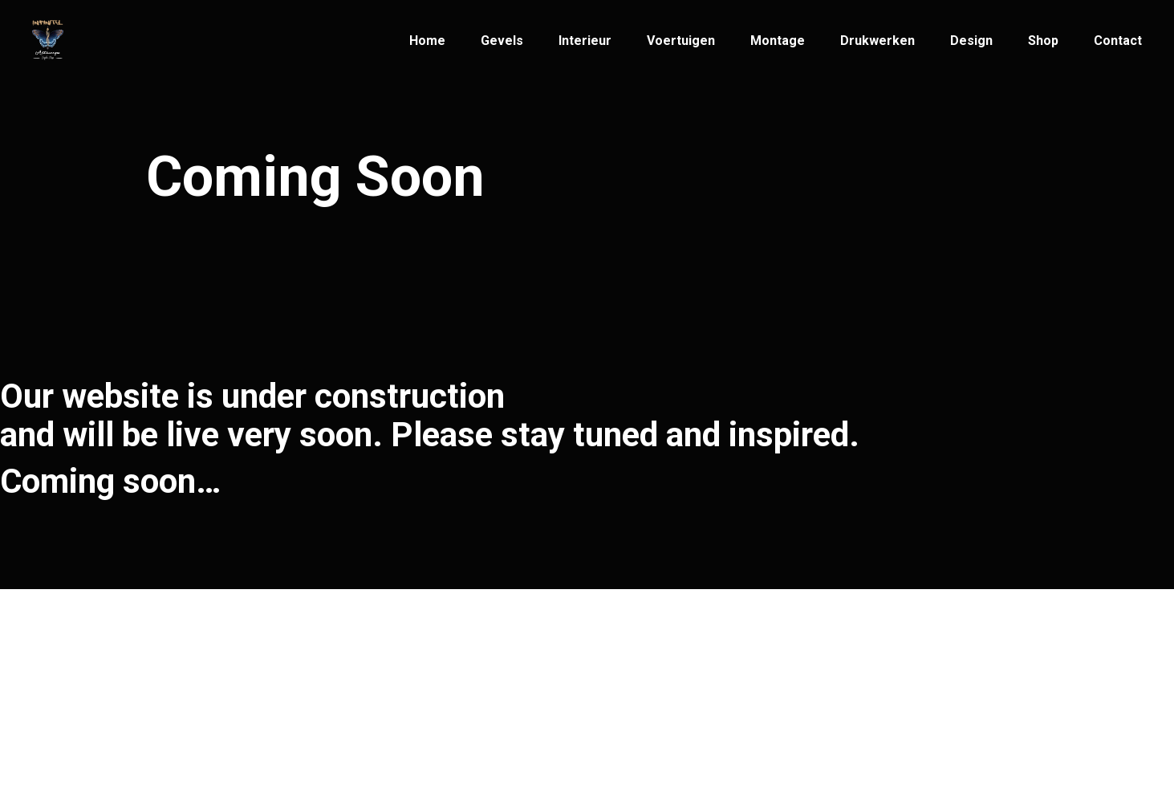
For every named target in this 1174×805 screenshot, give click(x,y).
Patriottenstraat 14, (660, 689)
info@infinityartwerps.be (450, 689)
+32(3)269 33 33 (424, 713)
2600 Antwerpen (652, 721)
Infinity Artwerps (246, 685)
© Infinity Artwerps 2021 (223, 714)
